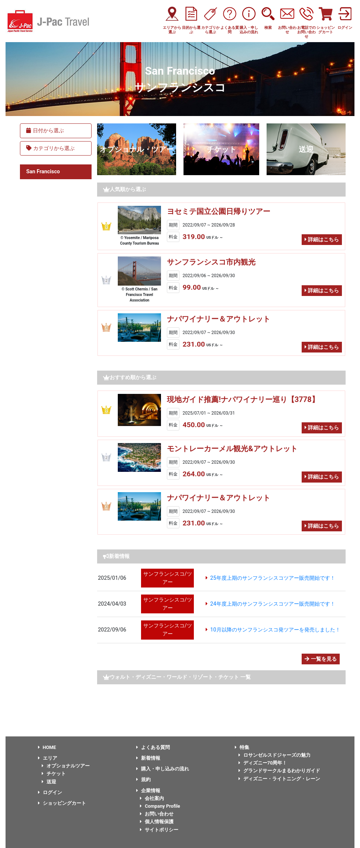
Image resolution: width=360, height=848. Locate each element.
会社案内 (152, 798)
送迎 (306, 149)
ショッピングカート (62, 803)
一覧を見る (321, 659)
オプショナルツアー (66, 766)
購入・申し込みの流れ (162, 769)
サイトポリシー (159, 829)
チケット (221, 149)
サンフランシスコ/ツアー (167, 578)
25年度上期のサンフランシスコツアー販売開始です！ (272, 578)
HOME (47, 747)
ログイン (50, 792)
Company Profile (160, 806)
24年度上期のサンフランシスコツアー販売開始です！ (272, 604)
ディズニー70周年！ (263, 763)
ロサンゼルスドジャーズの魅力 (275, 755)
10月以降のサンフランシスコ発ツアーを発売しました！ (275, 630)
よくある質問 (153, 747)
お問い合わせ (157, 814)
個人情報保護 (157, 821)
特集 (242, 747)
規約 (143, 779)
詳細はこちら (322, 239)
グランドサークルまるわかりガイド (279, 770)
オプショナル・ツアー (137, 149)
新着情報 (148, 758)
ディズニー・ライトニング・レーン (279, 778)
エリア (47, 758)
